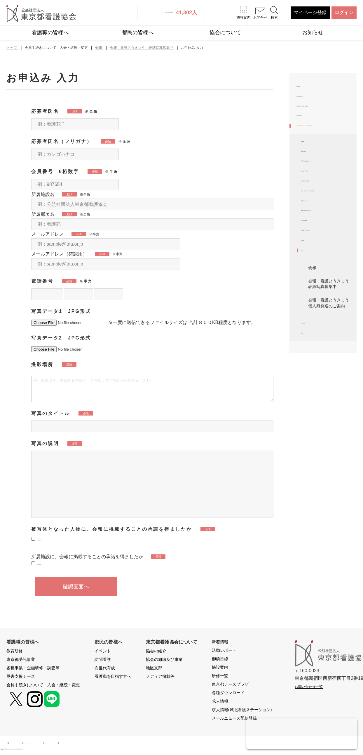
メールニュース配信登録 (234, 719)
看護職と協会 (315, 201)
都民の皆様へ (137, 32)
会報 (305, 367)
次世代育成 (105, 669)
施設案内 (220, 668)
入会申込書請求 (317, 321)
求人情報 (220, 702)
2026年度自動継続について (327, 219)
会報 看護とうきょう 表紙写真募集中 (330, 404)
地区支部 (154, 669)
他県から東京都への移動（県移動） (326, 272)
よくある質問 (175, 744)
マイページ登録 (310, 12)
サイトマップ (24, 744)
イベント (103, 652)
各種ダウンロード (228, 694)
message (310, 185)
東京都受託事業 (312, 105)
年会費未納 (312, 445)
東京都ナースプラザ (230, 685)
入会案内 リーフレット (326, 336)
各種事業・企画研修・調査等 (324, 124)
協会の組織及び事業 (164, 660)
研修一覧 (220, 677)
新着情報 (220, 643)
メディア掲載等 (160, 677)
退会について (315, 461)
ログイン (344, 12)
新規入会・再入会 (319, 238)
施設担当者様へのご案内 (326, 306)
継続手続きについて (322, 290)
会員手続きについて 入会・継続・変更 (322, 161)
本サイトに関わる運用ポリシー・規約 (82, 744)
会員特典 (310, 351)
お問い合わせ (140, 744)
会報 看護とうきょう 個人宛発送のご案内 (330, 423)
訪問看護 (103, 660)
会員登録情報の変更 (322, 253)
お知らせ (312, 32)
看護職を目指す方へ (113, 677)
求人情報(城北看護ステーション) (242, 711)
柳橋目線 (220, 660)
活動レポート (224, 651)
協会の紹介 (156, 652)
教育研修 (305, 90)
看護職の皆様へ (50, 32)
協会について (225, 32)
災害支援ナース (312, 142)
